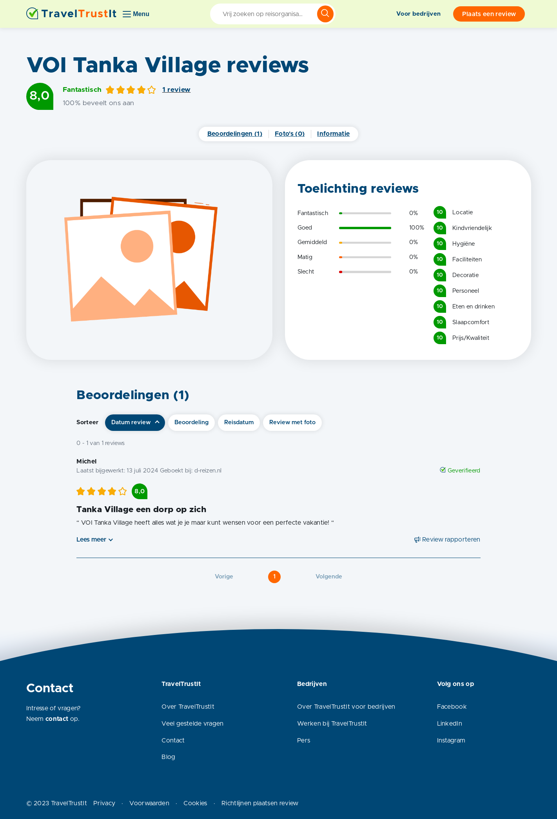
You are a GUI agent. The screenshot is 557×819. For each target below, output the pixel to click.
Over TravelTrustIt (187, 707)
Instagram (451, 740)
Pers (303, 740)
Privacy (104, 803)
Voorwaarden (149, 803)
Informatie (333, 134)
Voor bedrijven (418, 14)
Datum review (131, 422)
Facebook (452, 707)
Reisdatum (239, 422)
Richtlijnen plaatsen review (260, 803)
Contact (173, 740)
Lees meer (91, 539)
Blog (168, 757)
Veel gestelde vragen (192, 724)
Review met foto (292, 422)
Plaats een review (489, 14)
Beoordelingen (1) (234, 134)
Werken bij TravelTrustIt (332, 724)
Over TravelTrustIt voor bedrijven (346, 707)
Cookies (195, 803)
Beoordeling (191, 422)
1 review (176, 89)
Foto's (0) (290, 134)
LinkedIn (450, 724)
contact (56, 719)
